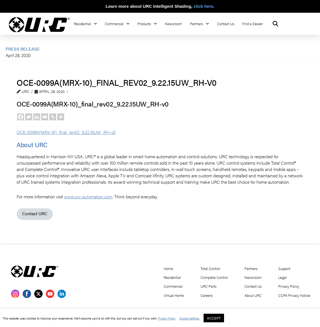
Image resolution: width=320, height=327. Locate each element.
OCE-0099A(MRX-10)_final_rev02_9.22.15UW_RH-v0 (66, 132)
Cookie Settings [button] (189, 318)
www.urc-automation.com (88, 196)
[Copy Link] (52, 116)
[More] (60, 116)
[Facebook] (20, 116)
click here (203, 6)
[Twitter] (28, 116)
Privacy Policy (167, 318)
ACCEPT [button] (214, 318)
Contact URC (34, 213)
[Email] (44, 116)
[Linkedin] (36, 116)
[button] (275, 24)
